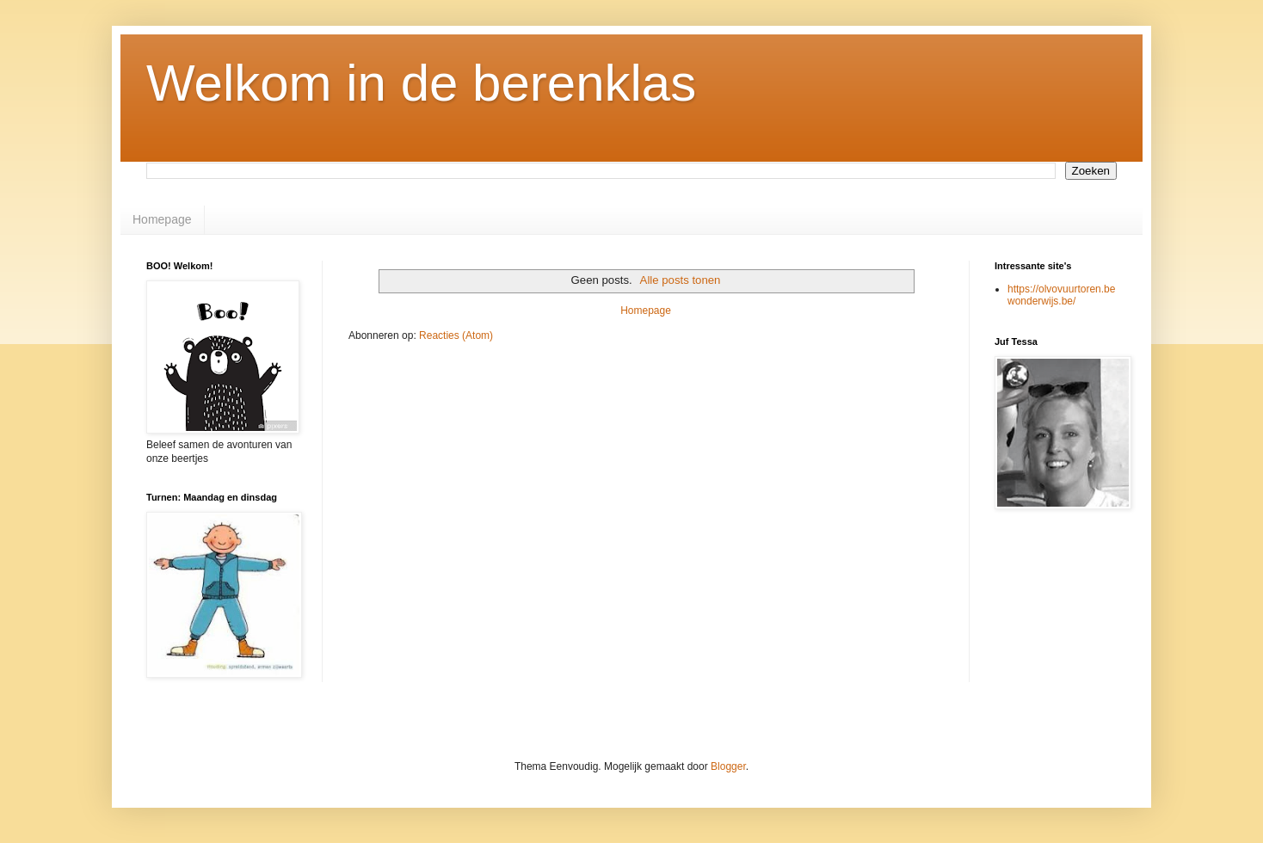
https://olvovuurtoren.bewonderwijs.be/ (1061, 295)
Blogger (728, 766)
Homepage (162, 219)
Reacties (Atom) (456, 335)
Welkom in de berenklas (421, 83)
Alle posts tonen (680, 280)
